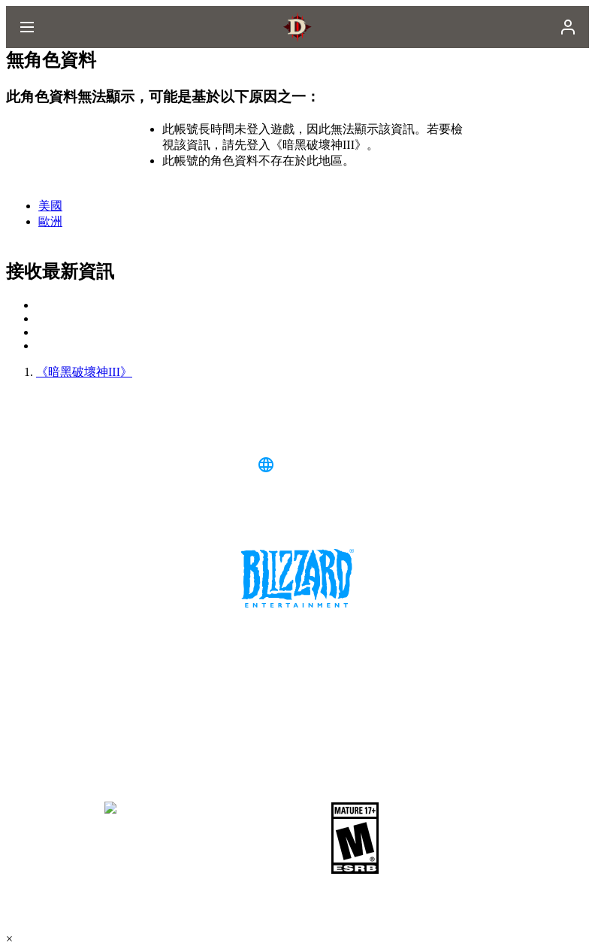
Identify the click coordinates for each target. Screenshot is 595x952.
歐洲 (50, 221)
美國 (50, 205)
